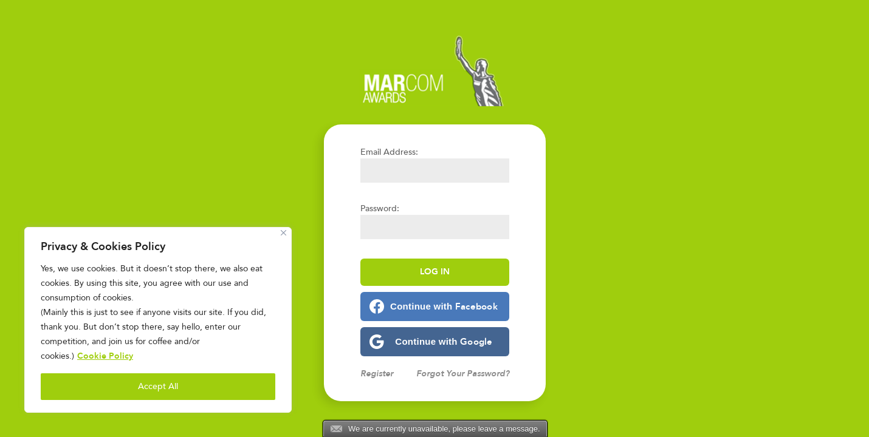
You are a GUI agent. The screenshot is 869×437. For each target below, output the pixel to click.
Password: (379, 208)
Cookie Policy (105, 356)
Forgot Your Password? (462, 373)
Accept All (158, 386)
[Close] (283, 232)
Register (376, 373)
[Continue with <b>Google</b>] (434, 341)
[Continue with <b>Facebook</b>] (434, 306)
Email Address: (389, 152)
